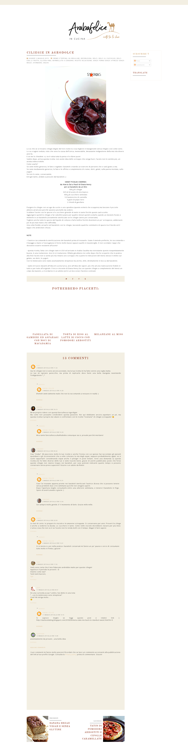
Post (137, 61)
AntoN (39, 407)
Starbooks (37, 63)
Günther (40, 634)
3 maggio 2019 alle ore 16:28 (53, 390)
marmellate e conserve (63, 60)
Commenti (139, 65)
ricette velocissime (83, 60)
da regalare (74, 58)
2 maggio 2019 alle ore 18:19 (47, 409)
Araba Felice (48, 388)
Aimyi (39, 518)
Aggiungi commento (37, 647)
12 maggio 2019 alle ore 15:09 (47, 636)
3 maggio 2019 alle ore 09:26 (47, 451)
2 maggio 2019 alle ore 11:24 (47, 368)
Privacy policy (71, 654)
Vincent (40, 449)
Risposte (42, 384)
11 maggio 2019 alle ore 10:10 (53, 615)
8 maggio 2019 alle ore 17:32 (47, 564)
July (38, 587)
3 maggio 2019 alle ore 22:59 (47, 520)
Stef (38, 365)
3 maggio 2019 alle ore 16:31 (53, 480)
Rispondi (33, 379)
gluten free (45, 60)
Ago (38, 562)
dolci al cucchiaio (107, 58)
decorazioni (86, 58)
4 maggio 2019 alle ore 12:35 (53, 501)
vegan (46, 63)
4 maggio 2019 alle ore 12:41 (53, 543)
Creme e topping (60, 58)
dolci (95, 58)
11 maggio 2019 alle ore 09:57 (47, 590)
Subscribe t (141, 54)
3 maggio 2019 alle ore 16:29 (53, 432)
